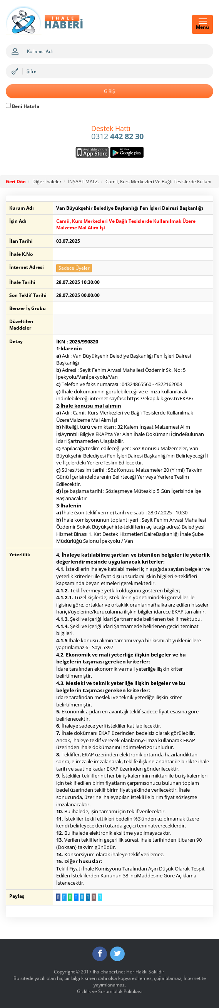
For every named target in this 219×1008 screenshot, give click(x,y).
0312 (117, 133)
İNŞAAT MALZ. (83, 181)
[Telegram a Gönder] (82, 897)
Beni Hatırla (22, 106)
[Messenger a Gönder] (76, 897)
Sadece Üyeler (74, 268)
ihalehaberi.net (109, 971)
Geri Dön (16, 181)
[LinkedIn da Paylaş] (88, 897)
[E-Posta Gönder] (94, 897)
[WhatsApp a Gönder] (70, 897)
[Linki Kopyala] (100, 897)
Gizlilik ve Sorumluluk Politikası (109, 991)
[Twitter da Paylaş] (64, 897)
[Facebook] (99, 954)
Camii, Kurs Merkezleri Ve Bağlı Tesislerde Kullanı (158, 181)
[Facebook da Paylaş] (58, 897)
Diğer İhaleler (47, 181)
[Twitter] (117, 954)
